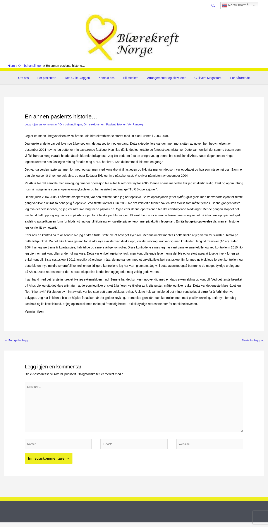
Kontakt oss (108, 78)
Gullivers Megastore (201, 78)
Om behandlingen (74, 124)
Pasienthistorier (122, 124)
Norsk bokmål (235, 5)
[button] (213, 5)
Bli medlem (129, 78)
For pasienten (53, 78)
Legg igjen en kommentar (42, 124)
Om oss (32, 78)
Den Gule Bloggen (81, 78)
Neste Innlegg (252, 340)
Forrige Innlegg (17, 340)
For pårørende (231, 78)
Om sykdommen (99, 124)
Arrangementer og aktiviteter (162, 78)
